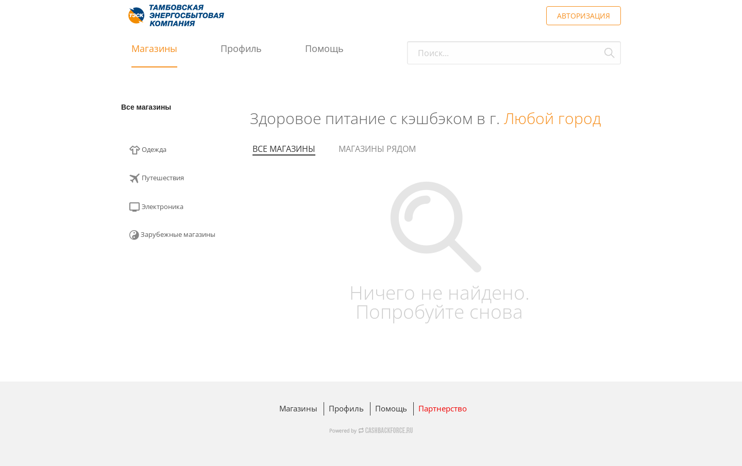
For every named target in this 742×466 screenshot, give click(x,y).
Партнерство (442, 408)
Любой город (552, 118)
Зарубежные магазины (172, 235)
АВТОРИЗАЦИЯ (583, 16)
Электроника (156, 207)
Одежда (147, 150)
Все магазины (146, 107)
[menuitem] (177, 153)
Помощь (324, 48)
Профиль (241, 48)
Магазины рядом (377, 148)
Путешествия (156, 178)
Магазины (154, 48)
